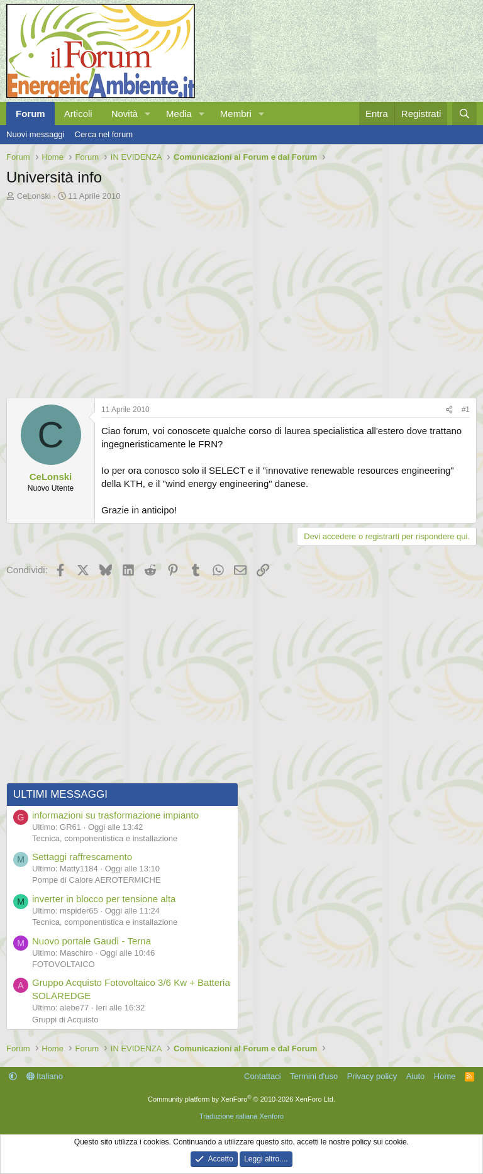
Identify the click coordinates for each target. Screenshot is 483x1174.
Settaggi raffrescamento (82, 856)
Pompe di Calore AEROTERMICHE (96, 880)
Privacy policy (372, 1076)
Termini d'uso (314, 1076)
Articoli (78, 113)
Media (179, 113)
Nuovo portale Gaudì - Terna (91, 941)
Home (445, 1076)
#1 (466, 409)
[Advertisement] (241, 296)
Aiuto (415, 1076)
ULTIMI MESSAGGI (60, 794)
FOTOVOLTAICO (63, 964)
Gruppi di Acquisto (65, 1019)
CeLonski (34, 196)
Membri (236, 113)
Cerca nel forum (104, 134)
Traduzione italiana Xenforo (241, 1116)
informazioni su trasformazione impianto (115, 815)
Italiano (45, 1076)
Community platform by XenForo (241, 1099)
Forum (30, 113)
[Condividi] (449, 410)
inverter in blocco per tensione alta (103, 898)
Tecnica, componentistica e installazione (104, 838)
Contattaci (262, 1076)
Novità (124, 113)
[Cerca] (464, 113)
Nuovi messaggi (35, 134)
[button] (148, 113)
